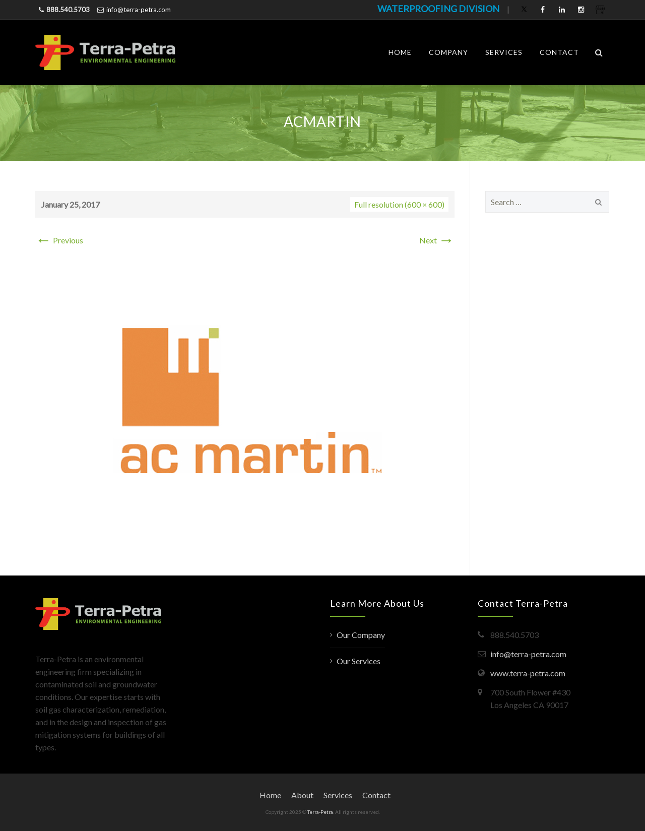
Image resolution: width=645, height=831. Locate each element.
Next (437, 240)
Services (504, 52)
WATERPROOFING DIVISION (438, 8)
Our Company (361, 635)
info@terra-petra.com (138, 10)
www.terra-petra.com (527, 673)
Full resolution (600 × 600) (399, 204)
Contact (559, 52)
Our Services (358, 661)
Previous (59, 240)
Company (448, 52)
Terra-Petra (320, 812)
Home (400, 52)
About (302, 795)
